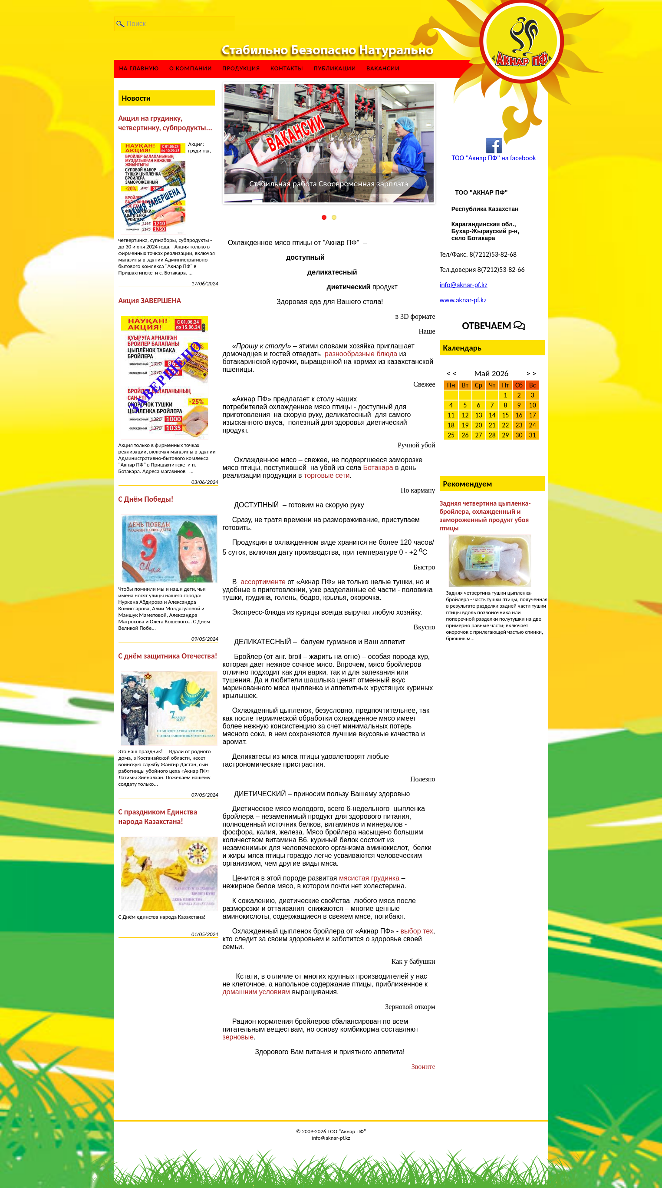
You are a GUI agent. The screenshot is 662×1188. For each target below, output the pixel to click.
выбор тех (417, 931)
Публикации (334, 68)
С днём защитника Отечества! (168, 656)
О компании (190, 68)
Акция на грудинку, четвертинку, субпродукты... (165, 122)
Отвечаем (494, 325)
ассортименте (263, 582)
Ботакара (378, 467)
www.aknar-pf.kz (463, 300)
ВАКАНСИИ (383, 68)
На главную (139, 68)
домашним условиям (257, 992)
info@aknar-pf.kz (463, 285)
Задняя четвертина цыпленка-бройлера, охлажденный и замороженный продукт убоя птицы (485, 515)
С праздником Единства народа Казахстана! (158, 816)
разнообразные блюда (361, 353)
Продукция (241, 68)
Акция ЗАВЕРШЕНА (150, 300)
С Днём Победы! (146, 499)
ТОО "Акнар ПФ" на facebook (493, 158)
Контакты (286, 68)
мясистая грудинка (370, 878)
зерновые (238, 1037)
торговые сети (326, 475)
